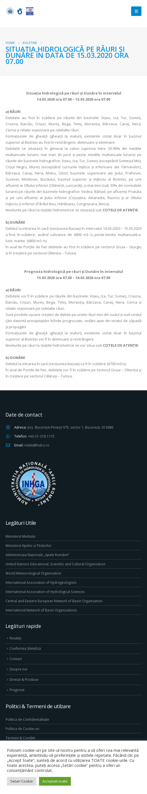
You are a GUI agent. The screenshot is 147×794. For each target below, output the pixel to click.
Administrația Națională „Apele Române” (37, 554)
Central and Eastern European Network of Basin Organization (54, 601)
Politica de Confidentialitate (27, 719)
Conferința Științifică (25, 648)
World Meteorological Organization (33, 573)
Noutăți (15, 638)
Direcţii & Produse (23, 679)
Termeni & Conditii (20, 738)
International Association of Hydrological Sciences (45, 591)
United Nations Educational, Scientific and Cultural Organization (55, 564)
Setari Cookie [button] (21, 781)
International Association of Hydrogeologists (41, 582)
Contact (15, 658)
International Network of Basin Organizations (41, 610)
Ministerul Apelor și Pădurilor (29, 545)
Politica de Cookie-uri (22, 728)
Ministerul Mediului (20, 536)
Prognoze (17, 689)
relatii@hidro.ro (36, 445)
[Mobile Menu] (136, 11)
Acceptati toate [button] (55, 781)
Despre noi (18, 669)
